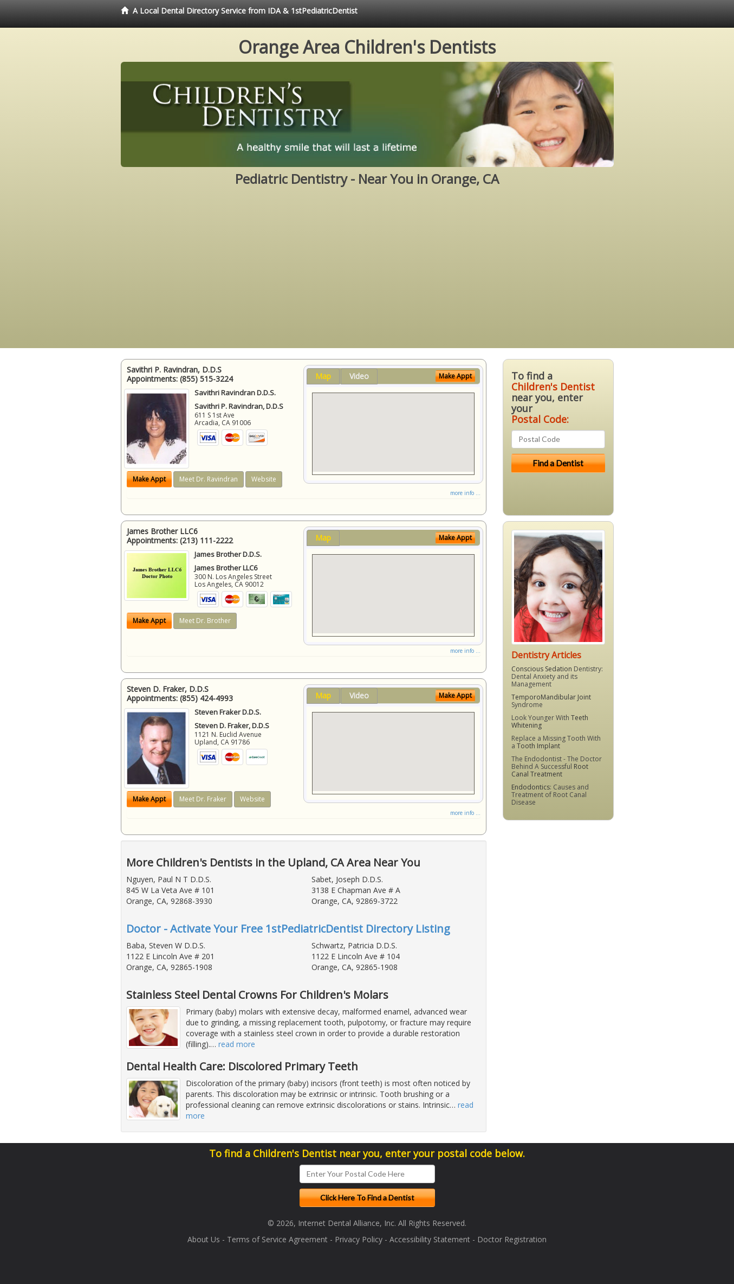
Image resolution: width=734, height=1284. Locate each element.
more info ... (465, 493)
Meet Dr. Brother (205, 620)
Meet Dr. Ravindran (208, 479)
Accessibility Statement (429, 1239)
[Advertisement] (367, 272)
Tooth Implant (538, 745)
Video (359, 376)
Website (263, 479)
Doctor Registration (512, 1239)
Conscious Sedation (541, 668)
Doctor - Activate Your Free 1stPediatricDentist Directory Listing (288, 928)
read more (236, 1044)
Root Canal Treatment (549, 770)
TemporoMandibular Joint (551, 697)
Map (323, 376)
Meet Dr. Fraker (202, 799)
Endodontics (530, 787)
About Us (203, 1239)
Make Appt (149, 479)
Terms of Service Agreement (277, 1239)
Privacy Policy (358, 1239)
